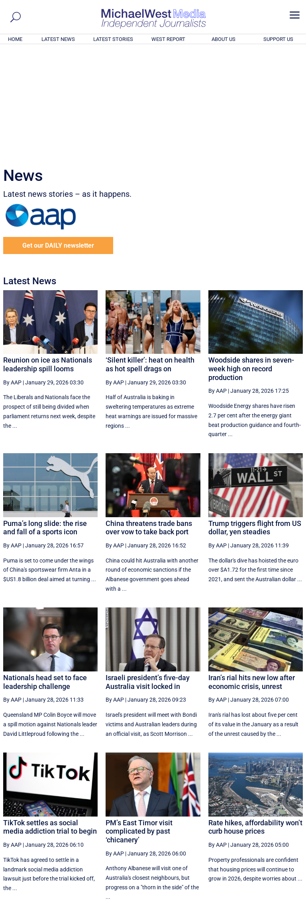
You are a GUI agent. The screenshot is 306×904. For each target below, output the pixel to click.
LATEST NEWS (58, 39)
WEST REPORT (168, 39)
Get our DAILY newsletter (58, 137)
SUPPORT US (278, 39)
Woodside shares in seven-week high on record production (251, 260)
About (246, 899)
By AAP (12, 274)
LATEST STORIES (113, 39)
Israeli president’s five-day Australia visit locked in (148, 573)
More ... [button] (281, 824)
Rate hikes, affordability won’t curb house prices (255, 718)
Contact (266, 899)
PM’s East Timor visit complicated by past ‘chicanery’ (139, 723)
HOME (15, 39)
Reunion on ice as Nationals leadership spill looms (47, 256)
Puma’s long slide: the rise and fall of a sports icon (45, 419)
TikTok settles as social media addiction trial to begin (50, 718)
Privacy (289, 899)
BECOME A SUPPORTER (267, 854)
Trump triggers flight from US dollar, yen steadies (254, 419)
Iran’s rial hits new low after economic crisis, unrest (251, 573)
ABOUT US (223, 39)
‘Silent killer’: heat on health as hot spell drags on (150, 256)
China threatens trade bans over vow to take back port (149, 419)
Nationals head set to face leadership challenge (45, 573)
